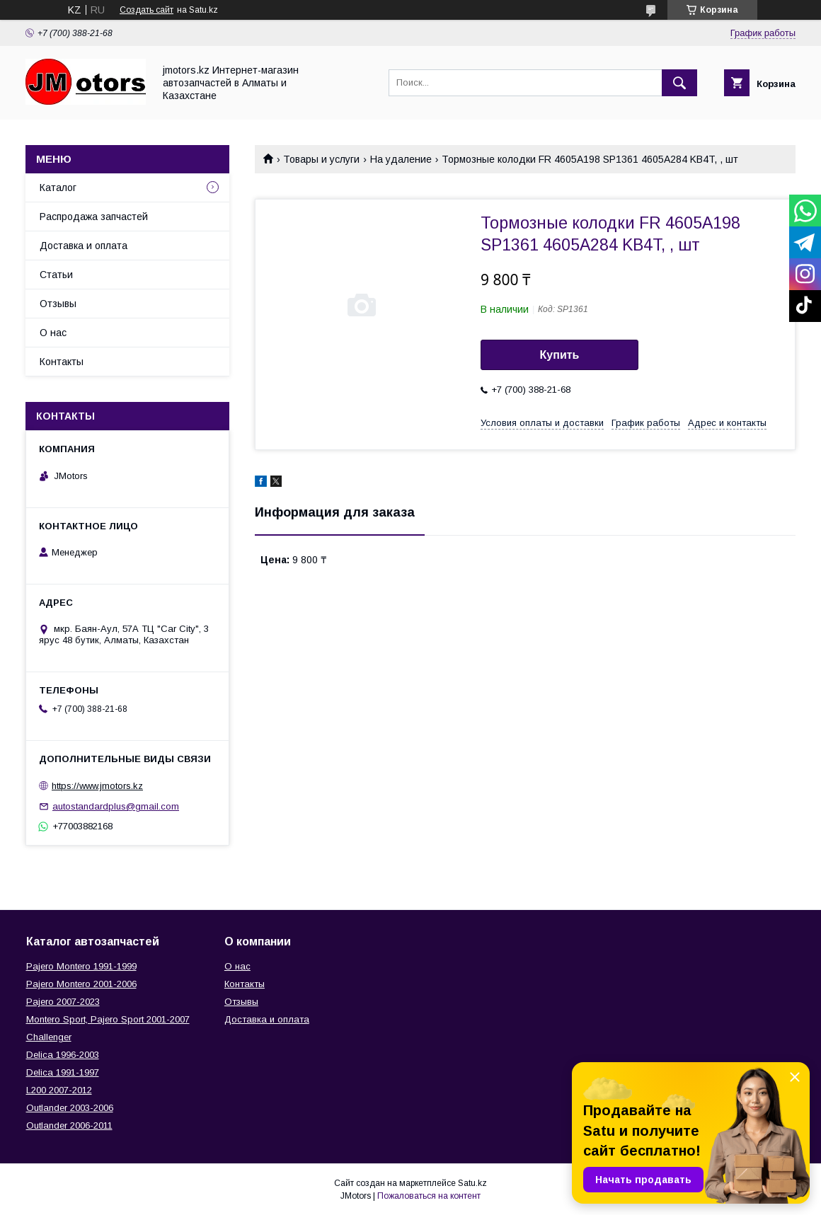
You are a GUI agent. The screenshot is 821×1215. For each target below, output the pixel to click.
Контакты (62, 361)
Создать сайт (146, 10)
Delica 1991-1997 (62, 1072)
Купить (560, 355)
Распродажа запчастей (94, 216)
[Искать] (679, 82)
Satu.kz (472, 1183)
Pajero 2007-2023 (63, 1001)
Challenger (48, 1037)
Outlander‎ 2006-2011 (69, 1125)
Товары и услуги (321, 159)
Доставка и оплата (83, 245)
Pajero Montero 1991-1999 (81, 966)
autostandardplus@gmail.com (115, 806)
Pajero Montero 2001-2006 (81, 984)
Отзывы (58, 303)
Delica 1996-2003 (62, 1054)
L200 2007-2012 (59, 1090)
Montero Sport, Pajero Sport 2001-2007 (108, 1019)
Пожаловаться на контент (429, 1196)
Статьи (56, 274)
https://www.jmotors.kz (97, 786)
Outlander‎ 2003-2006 (69, 1107)
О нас (53, 332)
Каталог (58, 187)
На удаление (401, 159)
